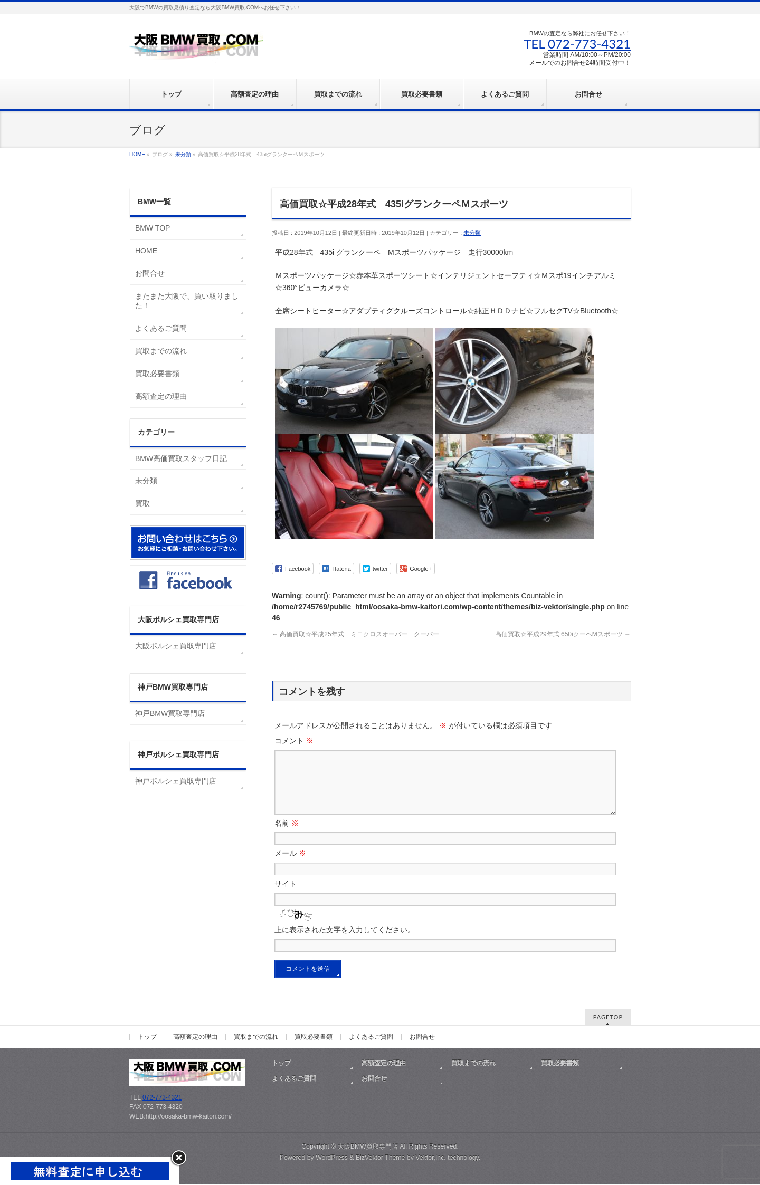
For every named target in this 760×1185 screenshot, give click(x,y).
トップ (147, 1037)
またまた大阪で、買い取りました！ (187, 301)
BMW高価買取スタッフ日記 (181, 458)
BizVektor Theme (380, 1158)
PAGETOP (608, 1017)
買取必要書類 (157, 373)
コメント (294, 741)
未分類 (472, 233)
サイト (285, 896)
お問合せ (150, 273)
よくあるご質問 (161, 328)
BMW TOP (152, 228)
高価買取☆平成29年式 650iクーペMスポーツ (563, 634)
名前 (286, 836)
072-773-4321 (589, 43)
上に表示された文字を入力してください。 (344, 942)
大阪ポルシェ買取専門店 (175, 646)
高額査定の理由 (161, 396)
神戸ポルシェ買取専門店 (175, 781)
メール (290, 866)
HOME (146, 250)
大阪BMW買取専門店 (368, 1147)
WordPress (332, 1158)
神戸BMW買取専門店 (170, 713)
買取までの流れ (161, 351)
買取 (142, 503)
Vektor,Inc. (430, 1158)
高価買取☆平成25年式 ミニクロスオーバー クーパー (355, 634)
